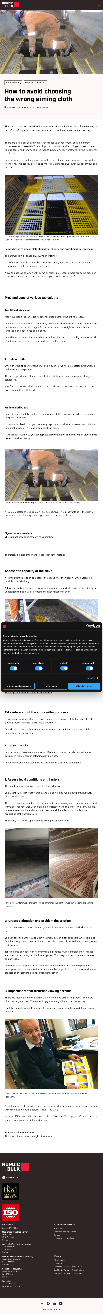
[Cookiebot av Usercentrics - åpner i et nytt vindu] (88, 626)
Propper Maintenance (35, 82)
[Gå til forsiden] (10, 5)
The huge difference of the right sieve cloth (28, 692)
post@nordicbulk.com (11, 1286)
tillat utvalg (51, 686)
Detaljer (91, 678)
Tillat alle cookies (84, 686)
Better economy (13, 82)
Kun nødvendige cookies (19, 686)
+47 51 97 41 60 (9, 1283)
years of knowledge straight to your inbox (29, 536)
